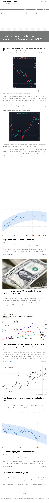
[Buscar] (41, 1)
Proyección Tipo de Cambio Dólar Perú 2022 (21, 239)
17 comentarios (10, 415)
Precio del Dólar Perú (9, 2)
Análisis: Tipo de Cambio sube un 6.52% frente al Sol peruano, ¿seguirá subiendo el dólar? (23, 345)
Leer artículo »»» (43, 254)
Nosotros (36, 5)
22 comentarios (10, 361)
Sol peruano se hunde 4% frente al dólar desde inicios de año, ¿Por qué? (22, 292)
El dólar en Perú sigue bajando (15, 472)
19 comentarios (10, 466)
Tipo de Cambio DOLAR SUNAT (15, 5)
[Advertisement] (24, 21)
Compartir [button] (4, 254)
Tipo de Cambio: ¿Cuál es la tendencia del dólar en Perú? (23, 399)
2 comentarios (10, 307)
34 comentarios (10, 254)
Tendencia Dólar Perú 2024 (27, 5)
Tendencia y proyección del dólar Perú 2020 (21, 451)
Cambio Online (4, 5)
